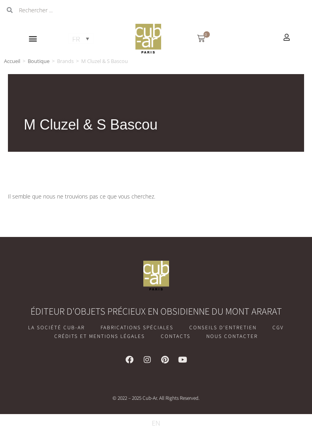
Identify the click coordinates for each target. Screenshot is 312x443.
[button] (33, 38)
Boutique (38, 61)
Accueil (12, 61)
